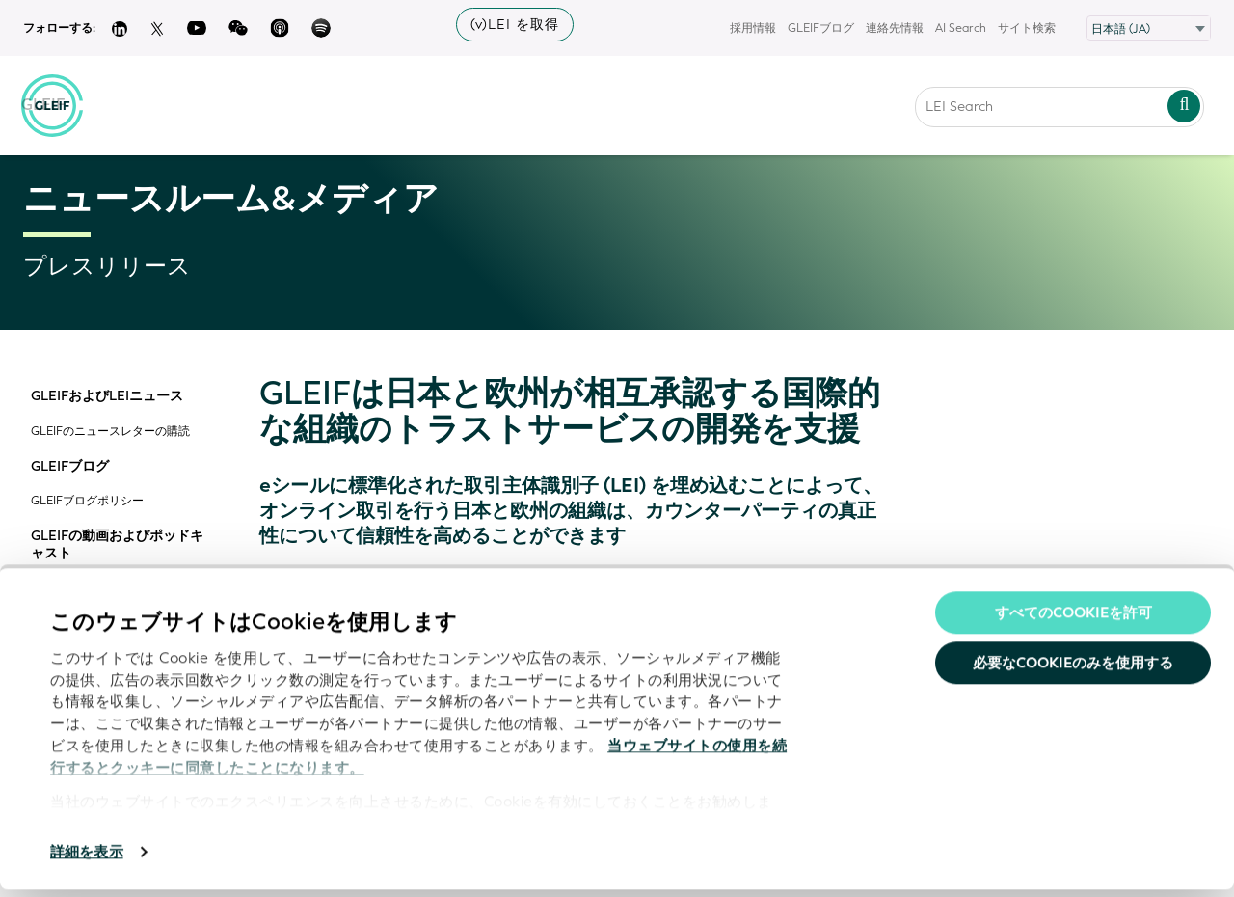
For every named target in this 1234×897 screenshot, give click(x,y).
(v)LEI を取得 (514, 24)
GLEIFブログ (821, 28)
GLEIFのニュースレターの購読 (110, 431)
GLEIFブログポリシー (87, 501)
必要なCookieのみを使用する (1073, 670)
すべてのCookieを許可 (1073, 620)
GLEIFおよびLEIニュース (107, 396)
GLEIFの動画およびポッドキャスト (117, 544)
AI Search (960, 28)
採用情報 (753, 28)
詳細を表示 (86, 859)
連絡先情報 (895, 28)
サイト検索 (1027, 28)
